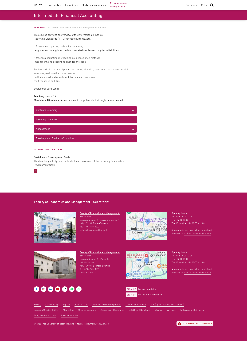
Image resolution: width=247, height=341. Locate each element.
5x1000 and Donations (139, 310)
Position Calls (81, 305)
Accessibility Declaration (112, 310)
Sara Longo (53, 89)
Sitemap (159, 310)
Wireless (171, 310)
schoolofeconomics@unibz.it (93, 230)
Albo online (68, 310)
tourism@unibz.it (88, 272)
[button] (204, 5)
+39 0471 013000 (91, 227)
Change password (87, 310)
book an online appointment (197, 233)
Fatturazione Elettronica (192, 310)
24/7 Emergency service (195, 323)
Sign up (131, 289)
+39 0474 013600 (91, 269)
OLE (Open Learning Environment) (167, 305)
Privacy (37, 305)
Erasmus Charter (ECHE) (46, 310)
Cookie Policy (51, 305)
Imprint (66, 305)
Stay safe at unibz (69, 315)
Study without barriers (45, 315)
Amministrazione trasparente (106, 305)
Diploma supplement (135, 305)
